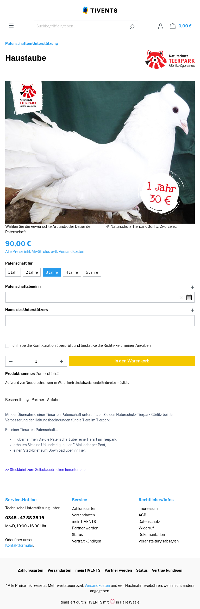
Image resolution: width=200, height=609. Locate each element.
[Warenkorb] (181, 26)
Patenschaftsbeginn (23, 286)
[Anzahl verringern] (10, 361)
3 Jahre (52, 272)
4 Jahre (72, 272)
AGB (142, 515)
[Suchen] (132, 26)
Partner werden (85, 528)
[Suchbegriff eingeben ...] (80, 26)
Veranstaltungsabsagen (159, 541)
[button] (100, 287)
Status (77, 534)
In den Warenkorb (131, 361)
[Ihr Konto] (161, 26)
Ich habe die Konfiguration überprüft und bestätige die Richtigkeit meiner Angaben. (81, 345)
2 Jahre (32, 272)
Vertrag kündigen (86, 541)
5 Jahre (92, 272)
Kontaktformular (19, 545)
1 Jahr (13, 272)
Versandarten (83, 515)
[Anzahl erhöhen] (61, 361)
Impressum (148, 508)
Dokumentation (152, 534)
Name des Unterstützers (26, 310)
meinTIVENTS (84, 521)
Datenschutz (149, 521)
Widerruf (146, 528)
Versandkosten (97, 585)
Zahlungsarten (84, 508)
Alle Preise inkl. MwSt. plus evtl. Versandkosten (44, 251)
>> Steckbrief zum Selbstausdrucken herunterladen (46, 470)
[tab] (17, 400)
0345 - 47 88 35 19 (24, 517)
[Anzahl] (36, 361)
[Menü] (11, 26)
